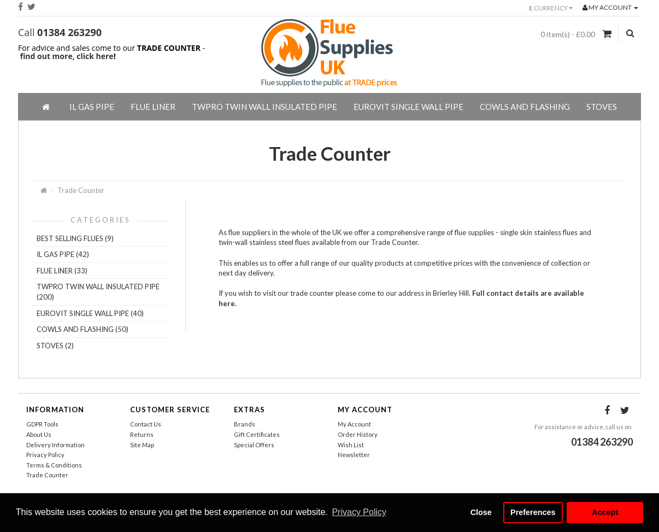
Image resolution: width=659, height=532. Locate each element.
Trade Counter (80, 190)
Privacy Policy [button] (359, 512)
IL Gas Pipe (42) (63, 254)
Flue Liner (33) (62, 270)
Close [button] (481, 512)
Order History (358, 434)
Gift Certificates (257, 434)
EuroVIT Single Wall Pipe (408, 107)
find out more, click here (67, 56)
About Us (38, 434)
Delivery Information (55, 444)
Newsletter (354, 454)
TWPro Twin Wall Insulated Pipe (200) (98, 291)
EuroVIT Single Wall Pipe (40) (90, 313)
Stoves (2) (55, 345)
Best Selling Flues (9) (75, 238)
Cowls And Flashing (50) (82, 329)
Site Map (142, 444)
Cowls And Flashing (525, 107)
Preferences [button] (532, 512)
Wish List (351, 444)
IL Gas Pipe (91, 107)
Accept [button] (605, 512)
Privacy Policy (45, 454)
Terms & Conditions (54, 465)
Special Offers (254, 444)
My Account (354, 424)
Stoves (601, 107)
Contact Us (145, 424)
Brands (244, 424)
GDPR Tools (42, 424)
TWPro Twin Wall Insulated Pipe (264, 107)
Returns (142, 434)
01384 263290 (69, 32)
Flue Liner (153, 107)
